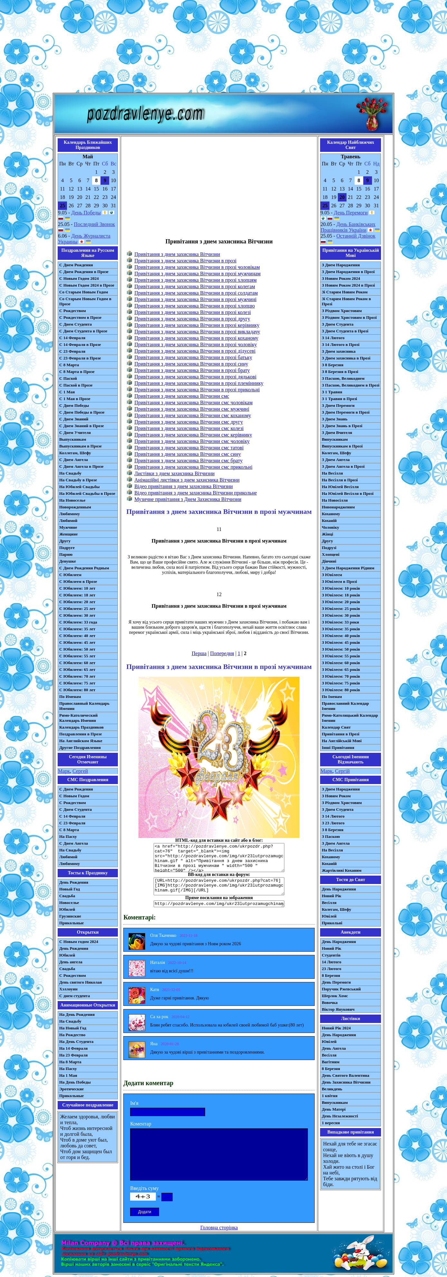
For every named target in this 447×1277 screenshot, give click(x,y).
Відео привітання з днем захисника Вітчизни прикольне (195, 493)
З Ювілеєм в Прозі (339, 581)
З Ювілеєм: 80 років (341, 689)
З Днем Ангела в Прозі (343, 466)
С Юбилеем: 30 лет (77, 615)
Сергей (80, 771)
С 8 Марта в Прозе (77, 371)
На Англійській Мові (342, 740)
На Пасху (68, 836)
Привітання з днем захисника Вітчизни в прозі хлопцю (194, 306)
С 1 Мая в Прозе (74, 398)
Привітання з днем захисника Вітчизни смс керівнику (193, 434)
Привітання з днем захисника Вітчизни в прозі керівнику (196, 325)
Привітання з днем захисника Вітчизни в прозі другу (192, 318)
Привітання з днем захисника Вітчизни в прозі (185, 260)
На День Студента (76, 1041)
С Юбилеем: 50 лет (77, 649)
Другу (65, 540)
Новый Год (69, 889)
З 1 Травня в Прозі (339, 398)
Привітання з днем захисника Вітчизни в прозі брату (192, 370)
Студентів (331, 955)
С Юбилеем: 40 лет (77, 635)
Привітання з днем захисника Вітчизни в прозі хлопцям (195, 280)
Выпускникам (72, 439)
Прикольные (71, 922)
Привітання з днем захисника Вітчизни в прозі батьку (193, 357)
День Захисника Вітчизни (346, 1082)
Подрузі (329, 547)
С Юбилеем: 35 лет (77, 628)
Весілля (329, 902)
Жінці (327, 534)
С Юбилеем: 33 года (78, 622)
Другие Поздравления (80, 747)
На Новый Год (72, 1028)
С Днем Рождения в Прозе (84, 271)
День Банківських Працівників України (348, 227)
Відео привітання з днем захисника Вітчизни (183, 486)
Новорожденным (75, 507)
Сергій (342, 771)
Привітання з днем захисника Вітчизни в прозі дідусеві (194, 351)
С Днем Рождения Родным (84, 567)
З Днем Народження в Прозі (348, 271)
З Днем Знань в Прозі (342, 425)
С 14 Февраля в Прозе (80, 344)
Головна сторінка (219, 1227)
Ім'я (134, 1103)
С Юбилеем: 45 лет (77, 642)
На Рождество (72, 1034)
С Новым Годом (74, 795)
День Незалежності (340, 1116)
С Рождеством (72, 310)
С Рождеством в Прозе (80, 317)
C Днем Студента (75, 809)
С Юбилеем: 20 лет (77, 601)
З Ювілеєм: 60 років (341, 662)
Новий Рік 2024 (336, 1028)
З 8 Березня (332, 364)
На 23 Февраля (73, 1055)
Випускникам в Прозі (342, 446)
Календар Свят (336, 727)
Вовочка (330, 1002)
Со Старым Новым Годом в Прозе (85, 301)
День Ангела (334, 1048)
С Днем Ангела (73, 459)
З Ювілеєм (332, 574)
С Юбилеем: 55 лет (77, 655)
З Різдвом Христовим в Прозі (349, 317)
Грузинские (70, 916)
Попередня (222, 653)
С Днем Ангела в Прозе (81, 466)
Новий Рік (331, 895)
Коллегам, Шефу (75, 452)
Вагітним (330, 1061)
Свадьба (67, 895)
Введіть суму (144, 1188)
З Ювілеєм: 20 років (341, 601)
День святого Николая (80, 982)
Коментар (140, 1123)
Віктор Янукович (338, 1009)
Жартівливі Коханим (341, 870)
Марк (64, 771)
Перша (199, 653)
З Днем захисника (339, 351)
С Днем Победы (74, 405)
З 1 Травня (332, 391)
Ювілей (329, 916)
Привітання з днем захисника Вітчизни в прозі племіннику (198, 383)
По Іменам (332, 696)
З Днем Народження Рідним (348, 567)
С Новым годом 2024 (78, 941)
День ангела (70, 961)
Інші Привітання (338, 747)
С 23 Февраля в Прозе (80, 358)
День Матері (334, 1109)
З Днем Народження (341, 264)
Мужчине (68, 527)
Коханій (329, 520)
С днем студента (74, 995)
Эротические (71, 1088)
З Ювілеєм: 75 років (341, 683)
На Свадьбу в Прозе (78, 479)
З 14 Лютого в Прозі (340, 344)
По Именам (70, 696)
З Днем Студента (337, 324)
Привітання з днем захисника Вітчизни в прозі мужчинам (197, 273)
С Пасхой (68, 378)
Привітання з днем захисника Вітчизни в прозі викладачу (197, 331)
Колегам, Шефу (336, 452)
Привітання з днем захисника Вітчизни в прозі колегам (194, 286)
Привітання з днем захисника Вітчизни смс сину (187, 454)
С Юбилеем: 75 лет (77, 683)
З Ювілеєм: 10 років (341, 588)
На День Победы (75, 1082)
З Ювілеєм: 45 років (341, 642)
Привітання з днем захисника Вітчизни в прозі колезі (192, 312)
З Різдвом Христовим (342, 310)
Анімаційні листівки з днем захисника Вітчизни (187, 480)
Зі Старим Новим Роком (344, 292)
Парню (65, 554)
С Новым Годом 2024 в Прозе (86, 285)
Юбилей (67, 909)
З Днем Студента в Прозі (345, 331)
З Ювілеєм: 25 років (341, 608)
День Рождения (73, 882)
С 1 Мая (67, 391)
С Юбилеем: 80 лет (77, 689)
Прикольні (332, 922)
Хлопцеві (330, 554)
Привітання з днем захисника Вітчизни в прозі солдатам (196, 293)
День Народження (339, 889)
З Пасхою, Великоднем (343, 378)
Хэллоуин (68, 989)
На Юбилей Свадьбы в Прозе (87, 493)
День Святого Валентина (345, 1075)
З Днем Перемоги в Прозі (345, 412)
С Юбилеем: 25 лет (77, 608)
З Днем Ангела (336, 459)
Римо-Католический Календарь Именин (78, 718)
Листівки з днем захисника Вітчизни (174, 473)
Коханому (331, 513)
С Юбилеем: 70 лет (77, 676)
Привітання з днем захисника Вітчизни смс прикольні (193, 467)
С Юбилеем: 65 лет (77, 669)
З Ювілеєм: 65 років (341, 669)
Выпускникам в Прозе (80, 446)
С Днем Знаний (73, 419)
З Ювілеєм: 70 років (341, 676)
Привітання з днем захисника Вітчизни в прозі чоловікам (197, 267)
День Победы (85, 212)
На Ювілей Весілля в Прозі (348, 493)
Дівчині (329, 561)
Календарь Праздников (81, 727)
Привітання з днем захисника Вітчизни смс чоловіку (192, 441)
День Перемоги (351, 212)
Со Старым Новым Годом (83, 292)
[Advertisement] (223, 48)
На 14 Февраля (73, 1048)
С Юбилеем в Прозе (78, 581)
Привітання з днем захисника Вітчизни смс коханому (192, 415)
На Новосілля (335, 500)
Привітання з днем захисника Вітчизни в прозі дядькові (195, 376)
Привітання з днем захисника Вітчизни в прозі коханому (196, 338)
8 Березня (331, 975)
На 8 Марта (70, 1061)
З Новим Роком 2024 (341, 278)
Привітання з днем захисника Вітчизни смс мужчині (191, 409)
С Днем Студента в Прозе (83, 331)
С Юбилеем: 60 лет (77, 662)
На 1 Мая (68, 1075)
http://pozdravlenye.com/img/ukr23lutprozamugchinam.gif (219, 903)
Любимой (68, 520)
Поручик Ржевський (341, 989)
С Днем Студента (75, 324)
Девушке (67, 561)
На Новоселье (72, 500)
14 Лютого (331, 961)
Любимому (69, 513)
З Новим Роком (336, 795)
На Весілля (332, 473)
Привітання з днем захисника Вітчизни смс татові (188, 447)
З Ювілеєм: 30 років (341, 615)
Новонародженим (338, 507)
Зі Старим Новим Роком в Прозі (346, 301)
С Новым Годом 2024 (79, 278)
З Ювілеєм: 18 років (341, 595)
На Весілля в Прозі (340, 479)
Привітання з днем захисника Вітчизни (177, 254)
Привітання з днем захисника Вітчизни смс (181, 396)
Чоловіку (330, 527)
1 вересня (331, 1122)
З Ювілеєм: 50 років (341, 649)
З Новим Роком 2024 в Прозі (348, 285)
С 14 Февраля (72, 337)
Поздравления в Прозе (80, 734)
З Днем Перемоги (338, 405)
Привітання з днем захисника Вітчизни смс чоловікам (193, 402)
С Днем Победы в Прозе (82, 412)
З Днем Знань (334, 419)
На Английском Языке (80, 740)
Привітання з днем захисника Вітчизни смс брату (188, 460)
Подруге (67, 547)
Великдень (332, 1088)
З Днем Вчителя (337, 432)
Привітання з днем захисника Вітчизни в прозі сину (191, 364)
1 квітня (330, 1095)
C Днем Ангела (73, 843)
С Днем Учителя (75, 432)
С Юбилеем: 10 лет (77, 588)
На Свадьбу (70, 473)
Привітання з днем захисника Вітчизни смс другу (188, 422)
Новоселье (69, 902)
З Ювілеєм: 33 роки (340, 622)
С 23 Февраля (72, 351)
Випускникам (335, 439)
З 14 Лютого (333, 337)
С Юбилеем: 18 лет (77, 595)
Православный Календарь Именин (84, 706)
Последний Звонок (94, 224)
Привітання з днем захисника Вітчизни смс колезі (188, 428)
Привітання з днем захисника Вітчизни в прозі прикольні (197, 389)
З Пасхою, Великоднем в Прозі (350, 385)
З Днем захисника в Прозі (346, 358)
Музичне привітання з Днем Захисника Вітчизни (187, 499)
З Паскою (331, 836)
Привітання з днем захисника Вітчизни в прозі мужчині (195, 299)
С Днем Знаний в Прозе (81, 425)
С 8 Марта (69, 364)
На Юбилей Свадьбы (79, 486)
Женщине (68, 534)
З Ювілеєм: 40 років (341, 635)
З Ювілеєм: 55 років (341, 655)
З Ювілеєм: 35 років (341, 628)
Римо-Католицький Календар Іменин (350, 718)
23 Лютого (331, 968)
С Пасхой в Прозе (75, 385)
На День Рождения (77, 1014)
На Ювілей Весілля (340, 486)
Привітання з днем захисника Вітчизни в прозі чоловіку (195, 344)
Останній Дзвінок (356, 236)
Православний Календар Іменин (345, 706)
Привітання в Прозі (340, 734)
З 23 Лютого (333, 822)
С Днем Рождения (76, 264)
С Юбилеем (70, 574)
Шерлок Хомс (335, 995)
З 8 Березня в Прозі (340, 371)
